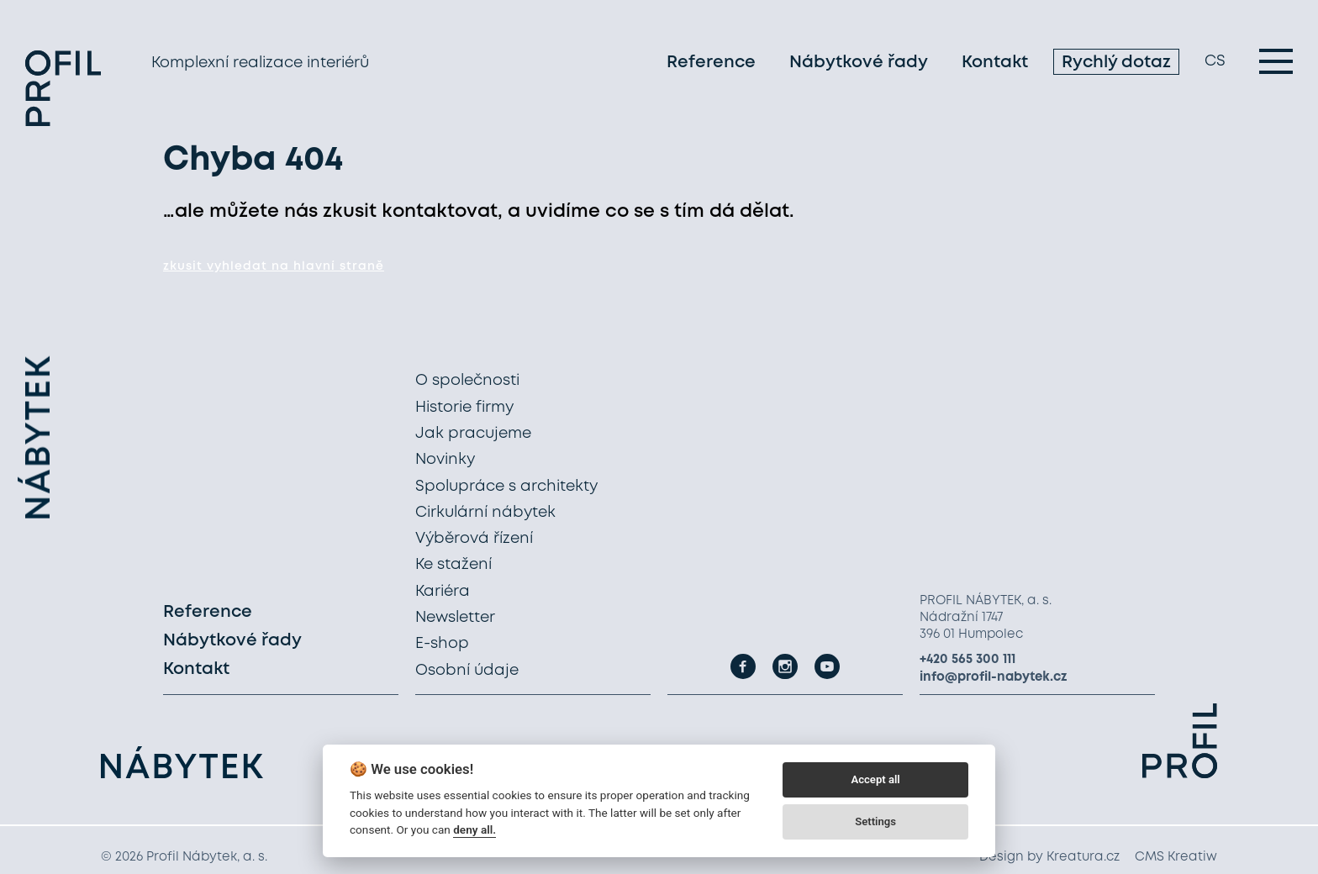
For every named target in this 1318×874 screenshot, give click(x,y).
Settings (875, 821)
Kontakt (995, 63)
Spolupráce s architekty (506, 486)
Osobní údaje (467, 670)
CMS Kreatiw (1176, 857)
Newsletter (455, 617)
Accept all (875, 779)
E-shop (442, 643)
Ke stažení (453, 564)
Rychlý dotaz (1116, 63)
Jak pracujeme (473, 433)
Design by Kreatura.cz (1049, 857)
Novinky (445, 459)
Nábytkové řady (858, 63)
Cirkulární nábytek (485, 512)
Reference (711, 63)
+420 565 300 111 (967, 660)
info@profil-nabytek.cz (994, 677)
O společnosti (467, 380)
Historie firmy (464, 407)
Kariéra (442, 591)
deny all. (474, 829)
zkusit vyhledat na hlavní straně (273, 266)
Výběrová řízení (474, 538)
